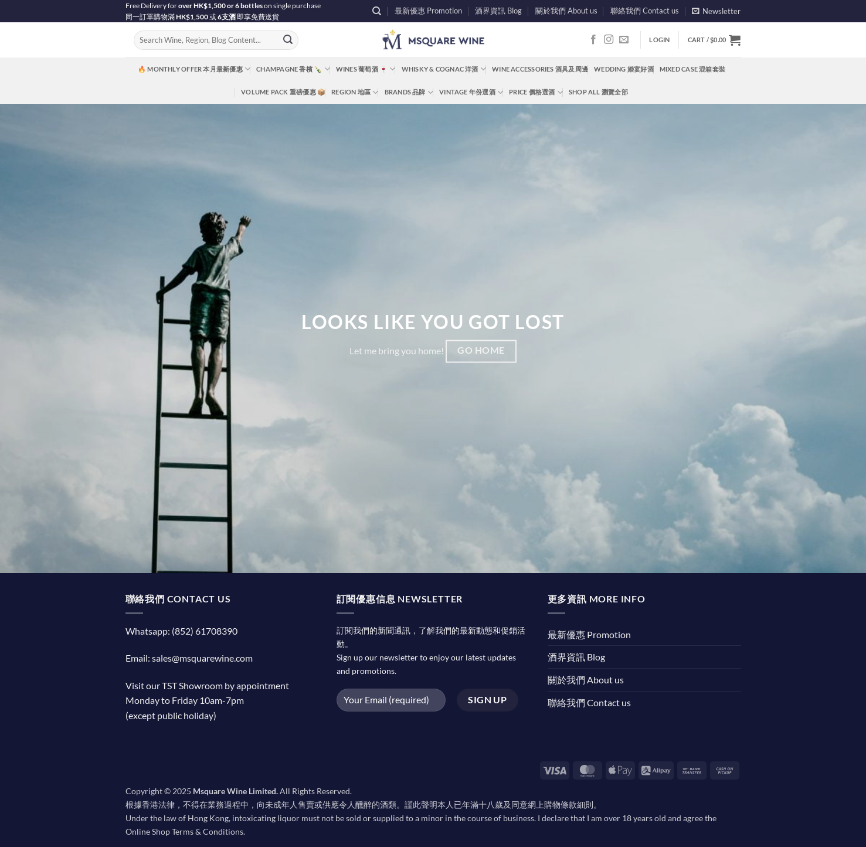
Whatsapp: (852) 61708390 (181, 630)
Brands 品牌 (409, 92)
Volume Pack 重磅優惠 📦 (283, 92)
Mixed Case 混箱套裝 (692, 69)
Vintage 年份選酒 (471, 92)
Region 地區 (354, 92)
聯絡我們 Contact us (644, 10)
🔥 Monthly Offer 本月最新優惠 (194, 68)
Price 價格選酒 (536, 92)
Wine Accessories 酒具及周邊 (540, 69)
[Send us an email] (624, 40)
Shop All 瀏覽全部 (598, 92)
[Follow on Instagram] (608, 40)
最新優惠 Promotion (428, 10)
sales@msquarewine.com (202, 657)
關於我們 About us (566, 10)
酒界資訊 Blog (498, 10)
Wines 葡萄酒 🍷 (366, 68)
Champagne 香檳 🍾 (293, 68)
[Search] (376, 11)
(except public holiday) (170, 715)
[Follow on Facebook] (593, 40)
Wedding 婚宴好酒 (624, 69)
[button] (716, 11)
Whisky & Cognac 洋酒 (444, 68)
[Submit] (288, 40)
